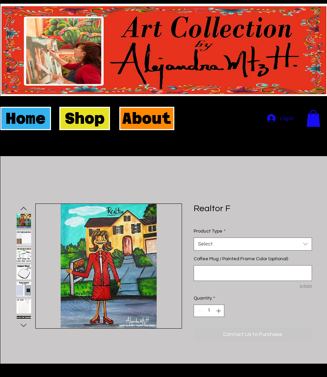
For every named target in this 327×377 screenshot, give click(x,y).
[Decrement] (199, 311)
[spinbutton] (209, 311)
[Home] (25, 118)
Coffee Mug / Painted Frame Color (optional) (241, 259)
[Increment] (219, 311)
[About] (146, 118)
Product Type (209, 231)
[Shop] (84, 118)
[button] (313, 118)
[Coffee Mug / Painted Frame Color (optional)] (253, 273)
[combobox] (253, 244)
